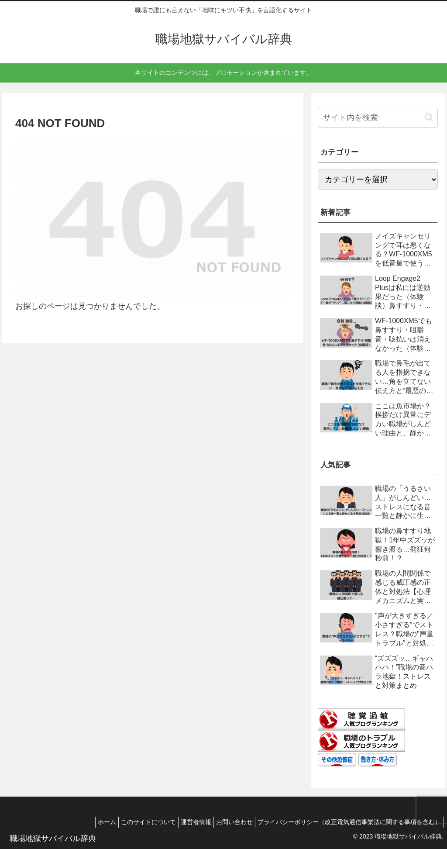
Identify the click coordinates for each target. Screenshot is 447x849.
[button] (429, 117)
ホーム (87, 821)
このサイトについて (133, 821)
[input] (377, 118)
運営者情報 (185, 821)
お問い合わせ (228, 821)
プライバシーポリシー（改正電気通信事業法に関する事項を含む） (347, 821)
